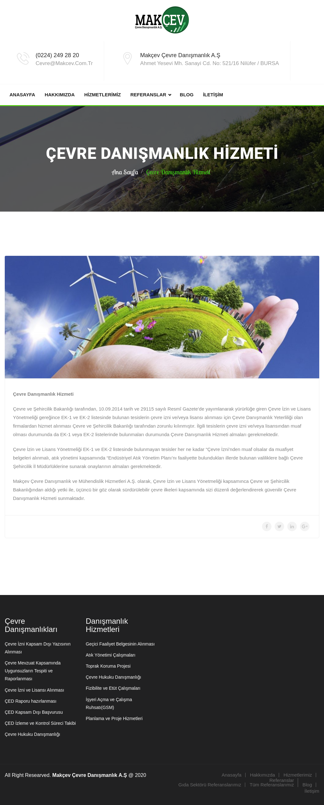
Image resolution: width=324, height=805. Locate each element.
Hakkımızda (60, 94)
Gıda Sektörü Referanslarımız (209, 784)
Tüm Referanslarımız (272, 784)
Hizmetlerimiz (102, 94)
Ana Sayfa (125, 172)
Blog (186, 94)
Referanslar (148, 94)
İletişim (213, 94)
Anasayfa (22, 94)
